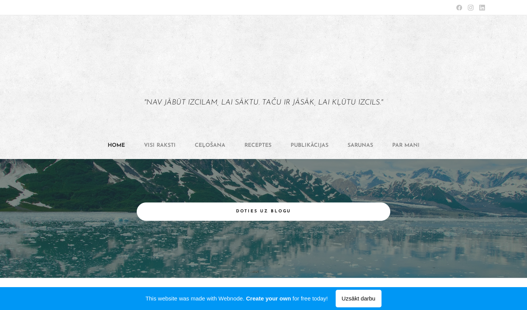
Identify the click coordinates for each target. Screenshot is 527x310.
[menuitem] (211, 145)
